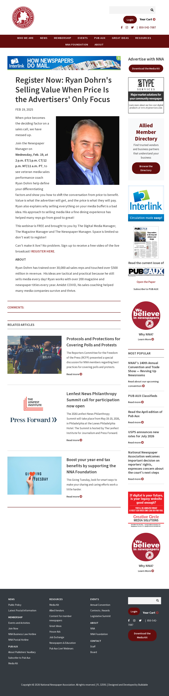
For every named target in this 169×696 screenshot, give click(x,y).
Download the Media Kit (146, 68)
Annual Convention (100, 604)
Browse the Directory (145, 168)
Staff (92, 646)
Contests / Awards (100, 610)
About (99, 44)
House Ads (55, 631)
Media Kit (13, 663)
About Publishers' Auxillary (22, 652)
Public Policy (14, 604)
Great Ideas (120, 38)
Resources (143, 38)
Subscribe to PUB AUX (146, 289)
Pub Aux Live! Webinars (61, 648)
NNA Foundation (76, 44)
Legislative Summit (100, 616)
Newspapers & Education (62, 642)
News (44, 38)
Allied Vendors (56, 610)
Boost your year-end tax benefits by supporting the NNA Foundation (91, 465)
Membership (62, 38)
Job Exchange (56, 637)
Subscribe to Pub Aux (19, 657)
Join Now (13, 628)
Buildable (143, 684)
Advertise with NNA (146, 59)
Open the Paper (146, 282)
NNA (92, 628)
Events (83, 38)
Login (130, 19)
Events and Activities (19, 622)
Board (93, 652)
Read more (74, 374)
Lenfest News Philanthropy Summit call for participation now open (93, 400)
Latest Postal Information (22, 610)
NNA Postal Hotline (18, 639)
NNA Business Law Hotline (22, 634)
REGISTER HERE (42, 251)
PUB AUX (99, 38)
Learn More (146, 339)
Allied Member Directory (146, 132)
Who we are (25, 38)
